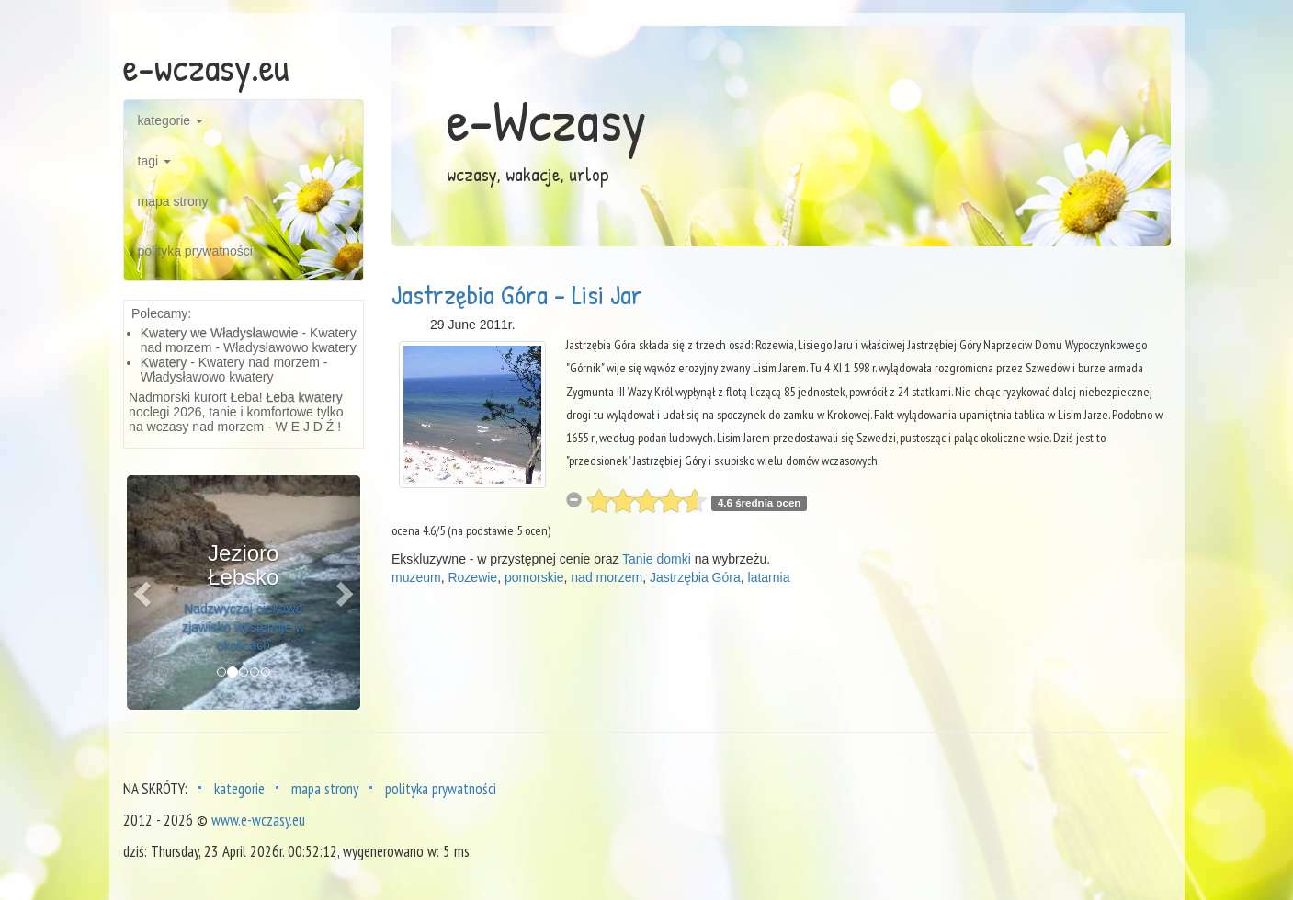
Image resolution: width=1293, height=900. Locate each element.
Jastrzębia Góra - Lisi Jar (516, 294)
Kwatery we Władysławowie (220, 332)
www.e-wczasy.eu (258, 820)
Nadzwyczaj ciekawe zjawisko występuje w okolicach (243, 627)
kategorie (170, 120)
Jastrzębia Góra (695, 577)
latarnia (769, 577)
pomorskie (534, 577)
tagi (154, 161)
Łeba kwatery (305, 397)
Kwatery (164, 362)
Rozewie (472, 577)
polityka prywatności (195, 251)
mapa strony (173, 201)
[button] (144, 592)
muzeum (416, 577)
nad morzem (606, 577)
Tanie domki (656, 559)
